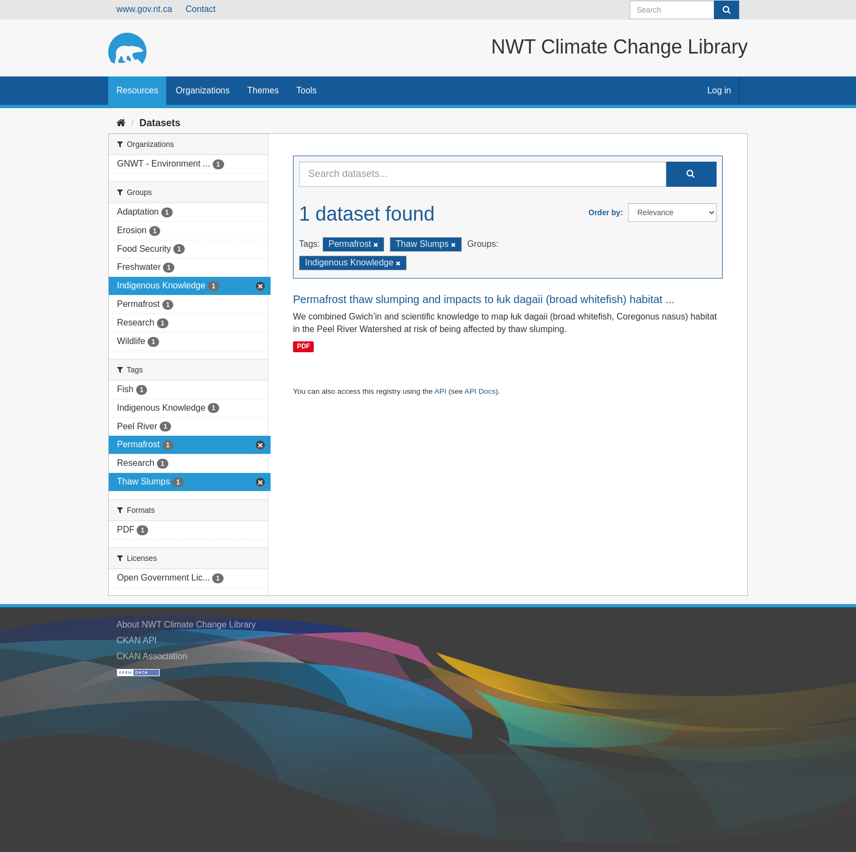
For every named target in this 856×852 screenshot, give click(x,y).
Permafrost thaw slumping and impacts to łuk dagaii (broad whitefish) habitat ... (484, 299)
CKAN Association (151, 656)
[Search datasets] (685, 10)
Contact (200, 9)
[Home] (121, 122)
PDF (303, 346)
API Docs (480, 391)
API (441, 391)
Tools (306, 90)
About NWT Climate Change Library (186, 624)
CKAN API (136, 640)
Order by (604, 212)
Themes (263, 90)
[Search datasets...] (482, 174)
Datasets (159, 122)
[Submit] (726, 10)
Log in (719, 90)
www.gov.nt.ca (144, 9)
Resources (137, 90)
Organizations (202, 90)
